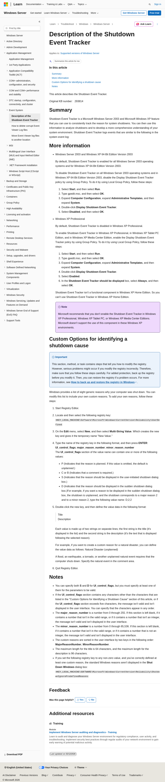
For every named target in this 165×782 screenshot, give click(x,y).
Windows (83, 24)
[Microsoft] (6, 4)
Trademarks (135, 775)
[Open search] (149, 4)
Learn (53, 24)
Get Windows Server (134, 13)
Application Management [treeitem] (21, 59)
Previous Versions (29, 775)
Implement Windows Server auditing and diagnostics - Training (83, 732)
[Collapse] (39, 22)
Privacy (70, 775)
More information (60, 78)
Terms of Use (118, 775)
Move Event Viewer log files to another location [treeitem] (25, 137)
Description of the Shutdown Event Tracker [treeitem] (25, 118)
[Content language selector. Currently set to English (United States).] (18, 767)
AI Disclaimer (9, 775)
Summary (57, 73)
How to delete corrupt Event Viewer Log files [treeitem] (25, 128)
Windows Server (101, 24)
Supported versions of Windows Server (79, 53)
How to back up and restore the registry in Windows (103, 382)
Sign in (157, 4)
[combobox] (22, 28)
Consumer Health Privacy (93, 775)
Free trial (154, 13)
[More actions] (157, 24)
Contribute (57, 775)
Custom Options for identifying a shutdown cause (76, 82)
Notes (55, 86)
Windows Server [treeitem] (14, 35)
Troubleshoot (67, 24)
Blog (44, 775)
